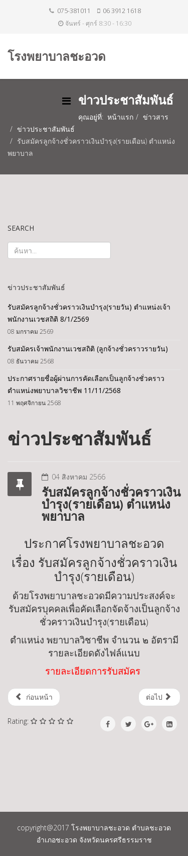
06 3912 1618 (122, 11)
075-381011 (74, 11)
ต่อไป (158, 697)
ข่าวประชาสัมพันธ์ (46, 129)
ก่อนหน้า (34, 697)
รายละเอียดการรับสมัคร (92, 670)
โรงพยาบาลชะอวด (57, 56)
